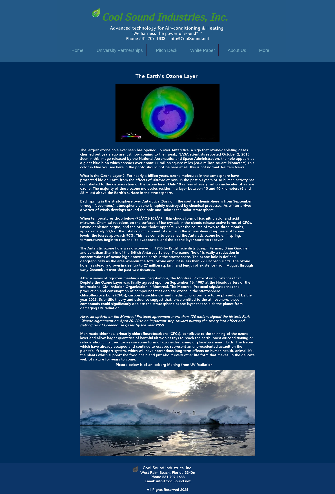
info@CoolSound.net (189, 38)
